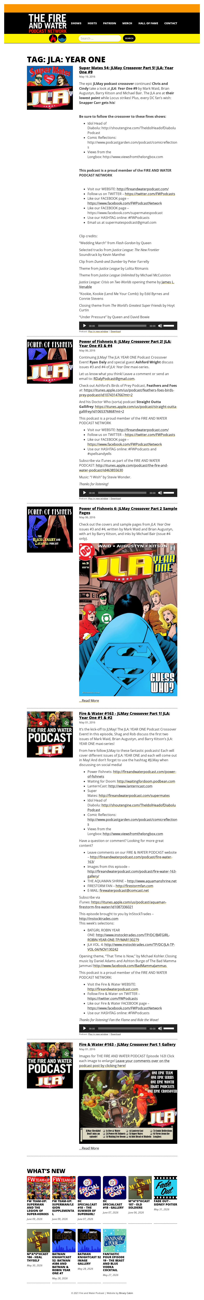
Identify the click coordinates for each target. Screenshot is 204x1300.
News (60, 23)
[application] (128, 326)
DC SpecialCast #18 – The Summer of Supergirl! (87, 1207)
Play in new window (98, 331)
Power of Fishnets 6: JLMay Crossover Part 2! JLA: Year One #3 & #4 (125, 343)
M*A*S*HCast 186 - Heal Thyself (37, 1257)
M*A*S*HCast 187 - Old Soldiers (139, 1204)
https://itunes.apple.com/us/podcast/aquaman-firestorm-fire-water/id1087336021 (122, 904)
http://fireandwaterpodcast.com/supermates (134, 795)
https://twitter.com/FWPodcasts (150, 194)
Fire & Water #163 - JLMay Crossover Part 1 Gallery (127, 1044)
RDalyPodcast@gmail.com (114, 378)
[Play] (84, 326)
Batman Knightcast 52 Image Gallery (89, 1259)
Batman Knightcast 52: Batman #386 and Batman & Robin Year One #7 (61, 1263)
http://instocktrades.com (98, 918)
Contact (170, 23)
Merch (127, 23)
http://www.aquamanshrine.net (152, 881)
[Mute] (160, 326)
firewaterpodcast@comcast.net (124, 890)
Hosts (92, 23)
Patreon (109, 23)
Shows (76, 23)
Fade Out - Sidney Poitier (165, 1202)
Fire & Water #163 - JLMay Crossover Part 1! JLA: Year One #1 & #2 (124, 715)
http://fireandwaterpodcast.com (112, 989)
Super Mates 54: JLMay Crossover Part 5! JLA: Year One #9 (126, 69)
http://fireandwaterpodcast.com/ (143, 189)
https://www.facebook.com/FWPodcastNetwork (124, 203)
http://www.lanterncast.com (130, 786)
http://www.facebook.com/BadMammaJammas (130, 965)
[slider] (122, 326)
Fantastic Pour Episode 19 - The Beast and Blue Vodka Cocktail (113, 1262)
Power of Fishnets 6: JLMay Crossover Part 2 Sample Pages (128, 510)
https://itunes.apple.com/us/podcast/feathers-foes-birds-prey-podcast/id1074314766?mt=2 (126, 392)
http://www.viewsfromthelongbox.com (133, 833)
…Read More (89, 700)
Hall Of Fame (148, 23)
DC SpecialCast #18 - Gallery (113, 1204)
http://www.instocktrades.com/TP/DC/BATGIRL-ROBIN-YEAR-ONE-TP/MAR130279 (128, 937)
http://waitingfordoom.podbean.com (146, 781)
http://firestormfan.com (134, 886)
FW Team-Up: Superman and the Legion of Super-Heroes (38, 1207)
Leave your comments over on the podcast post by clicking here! (124, 1063)
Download (116, 331)
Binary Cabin (126, 1293)
